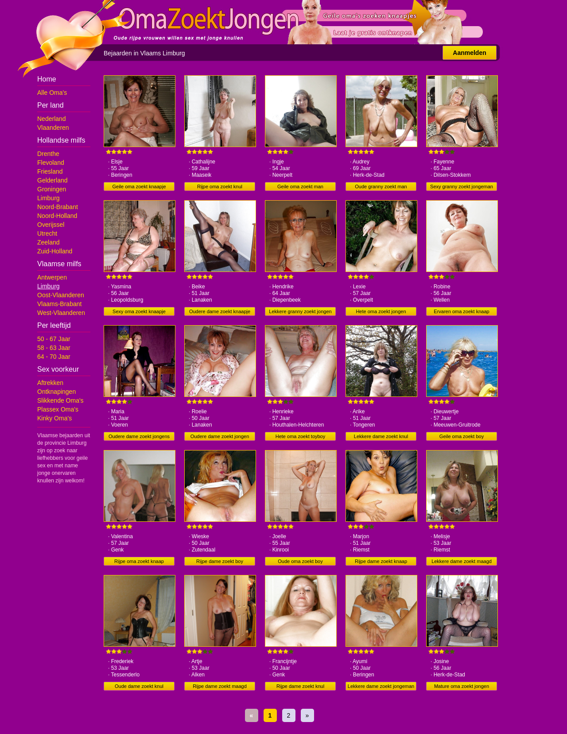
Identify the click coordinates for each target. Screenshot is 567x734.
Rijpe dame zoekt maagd (220, 686)
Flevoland (50, 162)
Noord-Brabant (57, 206)
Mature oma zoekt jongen (461, 686)
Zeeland (48, 242)
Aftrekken (50, 382)
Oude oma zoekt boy (300, 561)
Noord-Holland (57, 215)
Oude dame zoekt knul (139, 686)
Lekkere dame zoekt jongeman (381, 686)
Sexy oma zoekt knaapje (139, 311)
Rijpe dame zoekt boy (219, 561)
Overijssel (50, 224)
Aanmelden (469, 52)
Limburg (48, 198)
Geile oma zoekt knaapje (139, 186)
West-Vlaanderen (61, 312)
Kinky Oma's (54, 418)
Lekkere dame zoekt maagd (461, 561)
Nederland (51, 118)
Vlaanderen (53, 127)
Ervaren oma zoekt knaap (461, 311)
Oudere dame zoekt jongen (219, 436)
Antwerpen (52, 277)
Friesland (50, 171)
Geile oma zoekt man (300, 186)
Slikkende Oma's (60, 400)
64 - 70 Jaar (53, 356)
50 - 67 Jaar (53, 338)
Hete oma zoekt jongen (381, 311)
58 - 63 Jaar (53, 347)
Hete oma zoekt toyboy (301, 436)
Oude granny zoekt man (381, 186)
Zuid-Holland (54, 251)
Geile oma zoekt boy (461, 436)
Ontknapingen (56, 391)
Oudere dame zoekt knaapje (219, 311)
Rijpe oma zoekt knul (219, 186)
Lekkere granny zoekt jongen (300, 311)
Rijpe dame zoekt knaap (381, 561)
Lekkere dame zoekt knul (381, 436)
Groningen (51, 189)
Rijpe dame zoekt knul (300, 686)
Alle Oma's (52, 92)
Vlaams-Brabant (59, 303)
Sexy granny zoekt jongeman (461, 186)
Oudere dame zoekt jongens (139, 436)
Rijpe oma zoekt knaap (139, 561)
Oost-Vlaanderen (60, 295)
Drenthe (48, 153)
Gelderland (52, 180)
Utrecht (47, 233)
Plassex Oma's (57, 409)
